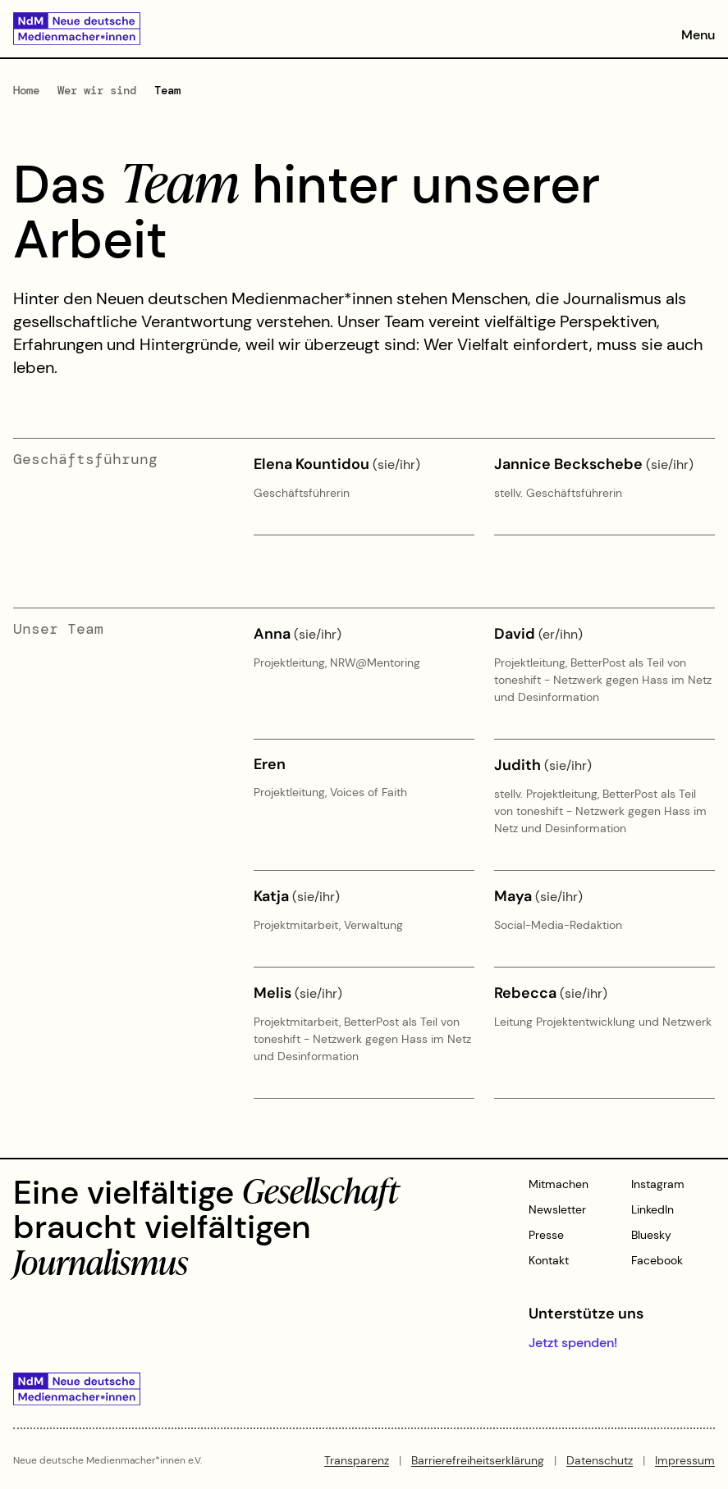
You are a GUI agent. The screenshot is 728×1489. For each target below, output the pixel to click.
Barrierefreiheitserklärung (477, 1460)
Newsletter (557, 1209)
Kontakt (549, 1260)
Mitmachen (558, 1184)
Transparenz (356, 1460)
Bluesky (651, 1234)
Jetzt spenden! (573, 1342)
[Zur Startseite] (76, 28)
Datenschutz (599, 1460)
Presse (546, 1234)
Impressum (685, 1460)
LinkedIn (652, 1209)
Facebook (657, 1260)
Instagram (658, 1184)
